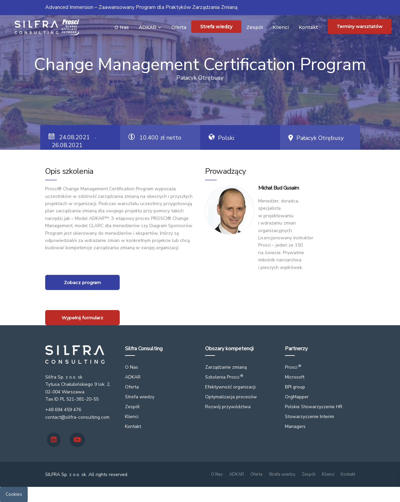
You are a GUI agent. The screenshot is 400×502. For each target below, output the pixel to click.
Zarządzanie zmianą (226, 367)
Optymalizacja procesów (231, 397)
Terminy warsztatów (360, 26)
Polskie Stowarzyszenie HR (313, 407)
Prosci (293, 367)
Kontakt (308, 27)
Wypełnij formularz (82, 317)
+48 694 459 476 (63, 410)
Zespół (254, 27)
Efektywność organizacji (230, 387)
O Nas (121, 27)
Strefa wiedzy (216, 27)
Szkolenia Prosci (224, 377)
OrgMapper (297, 397)
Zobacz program (82, 282)
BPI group (295, 387)
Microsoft (294, 377)
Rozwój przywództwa (228, 407)
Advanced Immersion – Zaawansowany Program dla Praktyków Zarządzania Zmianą (141, 7)
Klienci (281, 27)
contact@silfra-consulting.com (77, 417)
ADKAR (147, 27)
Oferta (178, 27)
